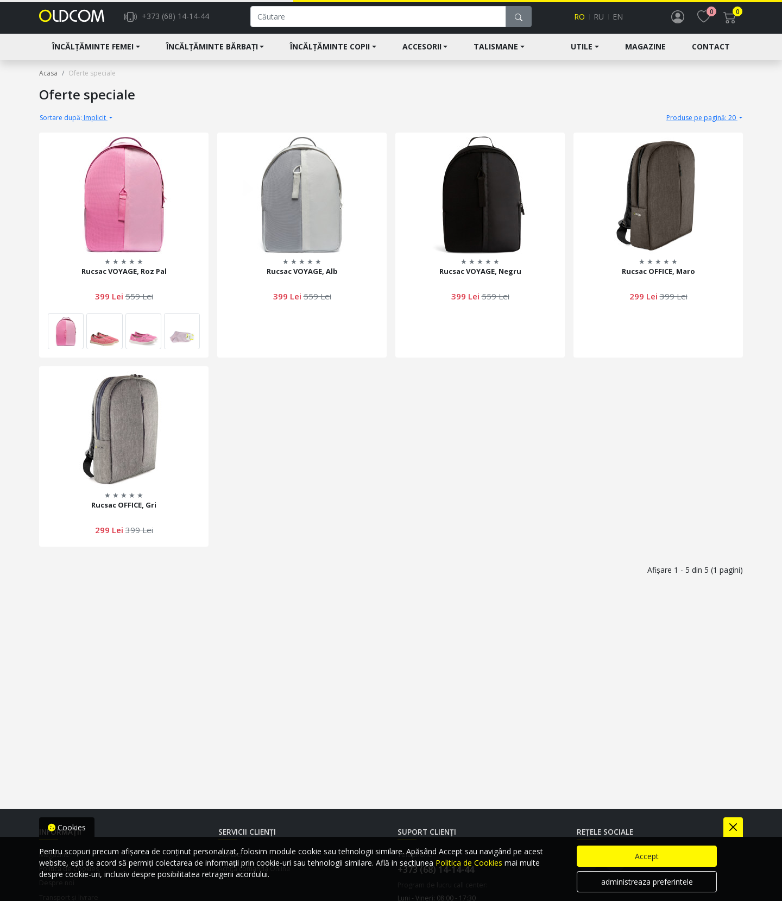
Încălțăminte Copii (330, 52)
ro (579, 20)
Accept (647, 856)
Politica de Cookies (469, 863)
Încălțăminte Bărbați (212, 52)
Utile (581, 52)
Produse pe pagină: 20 (701, 123)
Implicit (74, 123)
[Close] (733, 827)
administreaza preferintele (647, 882)
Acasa (48, 78)
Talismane (496, 52)
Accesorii (422, 52)
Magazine (645, 52)
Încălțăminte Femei (93, 52)
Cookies (67, 827)
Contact (711, 52)
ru (599, 20)
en (618, 20)
